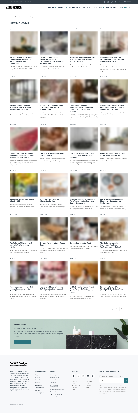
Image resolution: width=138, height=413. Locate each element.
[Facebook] (105, 2)
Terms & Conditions (56, 394)
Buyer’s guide (54, 377)
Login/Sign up (39, 392)
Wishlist (127, 2)
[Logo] (14, 7)
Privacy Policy (54, 397)
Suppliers (51, 7)
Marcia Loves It (111, 7)
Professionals (74, 7)
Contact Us (53, 380)
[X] (108, 2)
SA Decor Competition (57, 389)
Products (61, 7)
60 (116, 309)
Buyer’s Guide (18, 2)
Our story (9, 2)
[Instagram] (112, 2)
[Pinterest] (120, 2)
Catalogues (98, 7)
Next (122, 309)
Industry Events (55, 392)
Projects (86, 7)
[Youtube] (116, 2)
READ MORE (22, 342)
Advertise (28, 2)
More (123, 7)
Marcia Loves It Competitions (54, 385)
